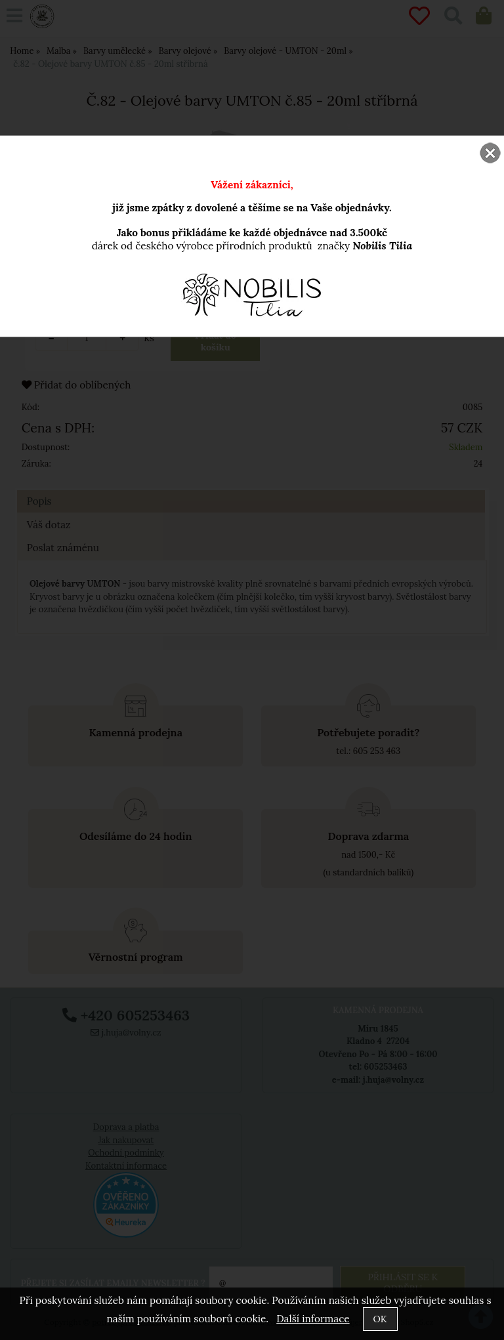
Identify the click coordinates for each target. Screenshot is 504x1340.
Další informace (312, 1318)
